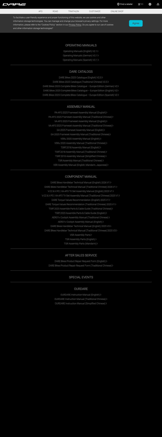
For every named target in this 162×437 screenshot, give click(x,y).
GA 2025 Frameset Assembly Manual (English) (81, 130)
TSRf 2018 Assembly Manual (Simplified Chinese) (81, 156)
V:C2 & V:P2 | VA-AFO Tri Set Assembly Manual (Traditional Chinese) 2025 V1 (81, 195)
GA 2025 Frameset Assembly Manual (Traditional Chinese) (81, 134)
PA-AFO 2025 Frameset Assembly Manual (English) (81, 112)
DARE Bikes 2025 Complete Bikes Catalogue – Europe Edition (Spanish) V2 (81, 95)
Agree (135, 23)
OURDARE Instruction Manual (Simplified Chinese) (81, 303)
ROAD (55, 11)
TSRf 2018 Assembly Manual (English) (81, 147)
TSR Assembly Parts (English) (81, 239)
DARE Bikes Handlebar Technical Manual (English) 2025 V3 (81, 226)
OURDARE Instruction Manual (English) (81, 294)
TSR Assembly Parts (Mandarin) (81, 243)
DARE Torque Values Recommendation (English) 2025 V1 (81, 200)
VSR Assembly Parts (81, 235)
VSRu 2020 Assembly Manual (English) (81, 138)
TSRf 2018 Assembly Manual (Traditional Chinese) (81, 151)
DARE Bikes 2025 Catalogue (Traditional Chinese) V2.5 (81, 81)
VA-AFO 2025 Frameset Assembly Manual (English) (81, 121)
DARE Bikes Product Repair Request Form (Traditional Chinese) (81, 265)
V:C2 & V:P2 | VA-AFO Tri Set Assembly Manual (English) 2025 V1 (81, 191)
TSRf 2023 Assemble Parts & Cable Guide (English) (81, 213)
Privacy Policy (75, 24)
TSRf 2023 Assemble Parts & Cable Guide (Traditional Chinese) (81, 208)
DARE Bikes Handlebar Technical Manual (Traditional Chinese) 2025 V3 (81, 230)
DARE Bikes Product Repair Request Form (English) (81, 261)
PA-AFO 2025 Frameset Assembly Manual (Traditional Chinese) (81, 117)
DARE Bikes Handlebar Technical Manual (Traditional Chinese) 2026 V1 (81, 187)
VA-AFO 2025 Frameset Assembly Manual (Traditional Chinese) (81, 125)
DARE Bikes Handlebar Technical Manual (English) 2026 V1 (81, 182)
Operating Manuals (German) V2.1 (81, 55)
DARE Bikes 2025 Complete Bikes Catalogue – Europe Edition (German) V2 (81, 86)
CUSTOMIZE (94, 11)
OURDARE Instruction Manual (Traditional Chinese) (81, 299)
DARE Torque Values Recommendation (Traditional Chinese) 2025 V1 (81, 204)
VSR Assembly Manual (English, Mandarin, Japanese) (81, 165)
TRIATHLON (73, 11)
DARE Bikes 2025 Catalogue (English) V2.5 (81, 77)
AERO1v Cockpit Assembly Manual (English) (81, 221)
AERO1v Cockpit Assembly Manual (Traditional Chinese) (81, 217)
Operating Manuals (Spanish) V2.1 (81, 60)
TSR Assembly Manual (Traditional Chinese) (81, 160)
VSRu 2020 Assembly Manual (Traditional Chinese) (81, 143)
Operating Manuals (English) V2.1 (81, 51)
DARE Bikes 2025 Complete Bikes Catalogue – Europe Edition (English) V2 (81, 90)
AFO (40, 11)
